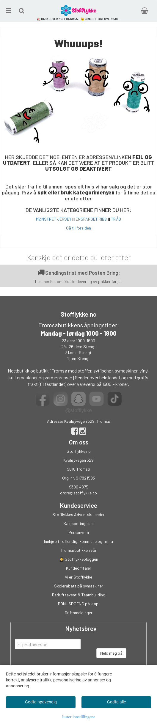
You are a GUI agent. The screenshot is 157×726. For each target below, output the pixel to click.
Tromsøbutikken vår (79, 550)
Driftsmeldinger (78, 612)
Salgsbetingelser (78, 523)
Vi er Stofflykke (78, 576)
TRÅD (116, 218)
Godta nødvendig (41, 702)
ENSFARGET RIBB (91, 218)
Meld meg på (111, 653)
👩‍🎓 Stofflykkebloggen (78, 559)
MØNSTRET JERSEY (53, 218)
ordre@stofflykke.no (78, 492)
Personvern (78, 532)
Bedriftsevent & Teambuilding (78, 594)
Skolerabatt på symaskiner (78, 585)
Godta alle (116, 702)
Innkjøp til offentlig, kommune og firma (78, 541)
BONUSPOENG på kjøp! (78, 603)
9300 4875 (78, 486)
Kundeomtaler (78, 568)
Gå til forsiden (78, 227)
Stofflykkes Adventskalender (78, 514)
